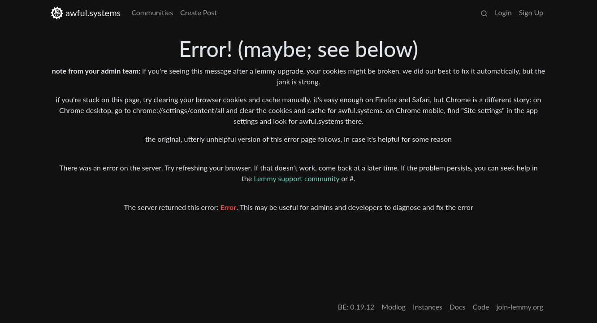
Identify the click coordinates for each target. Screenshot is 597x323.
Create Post (198, 12)
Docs (458, 306)
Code (481, 306)
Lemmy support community (296, 178)
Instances (427, 306)
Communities (152, 12)
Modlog (393, 306)
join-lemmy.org (520, 306)
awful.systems (85, 12)
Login (503, 12)
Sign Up (531, 12)
